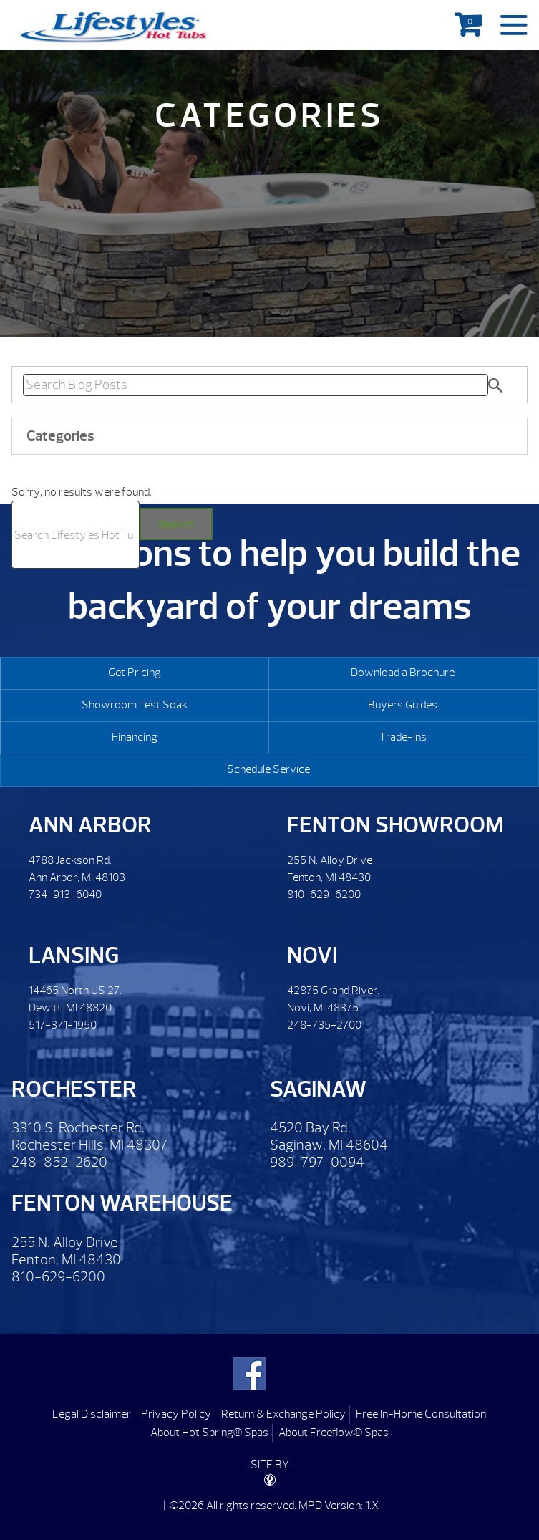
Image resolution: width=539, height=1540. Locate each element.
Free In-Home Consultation (421, 1414)
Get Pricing (134, 672)
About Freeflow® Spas (333, 1432)
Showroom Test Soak (135, 705)
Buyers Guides (402, 705)
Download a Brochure (403, 672)
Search (176, 524)
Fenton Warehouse (122, 1203)
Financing (134, 737)
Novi (312, 955)
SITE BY (270, 1472)
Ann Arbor (90, 824)
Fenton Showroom (395, 824)
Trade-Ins (403, 737)
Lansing (74, 955)
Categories (60, 436)
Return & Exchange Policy (283, 1414)
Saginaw (318, 1089)
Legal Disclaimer (91, 1414)
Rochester (74, 1089)
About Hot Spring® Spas (209, 1432)
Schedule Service (268, 769)
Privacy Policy (176, 1414)
